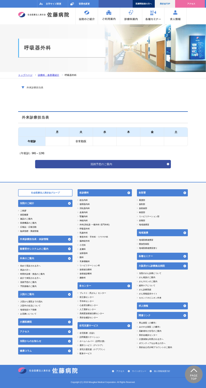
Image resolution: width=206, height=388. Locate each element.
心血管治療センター (89, 305)
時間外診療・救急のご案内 (32, 274)
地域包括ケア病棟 (28, 310)
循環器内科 (85, 204)
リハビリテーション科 (90, 265)
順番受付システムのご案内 (34, 248)
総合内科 (84, 200)
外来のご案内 (27, 258)
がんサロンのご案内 (148, 281)
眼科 (82, 257)
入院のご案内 (27, 294)
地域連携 (143, 232)
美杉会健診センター (89, 317)
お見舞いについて (28, 314)
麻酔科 (83, 278)
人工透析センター (88, 309)
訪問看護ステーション (90, 337)
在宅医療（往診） (88, 333)
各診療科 (84, 192)
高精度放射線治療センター (92, 313)
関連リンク (145, 315)
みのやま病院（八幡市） (150, 327)
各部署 (142, 192)
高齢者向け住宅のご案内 (150, 331)
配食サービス (86, 353)
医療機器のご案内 (28, 223)
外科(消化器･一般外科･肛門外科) (94, 224)
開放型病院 (144, 244)
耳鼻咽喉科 (85, 261)
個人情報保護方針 (162, 371)
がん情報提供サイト (148, 294)
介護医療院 (26, 321)
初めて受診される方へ (30, 266)
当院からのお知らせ (30, 341)
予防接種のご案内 (28, 286)
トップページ (25, 75)
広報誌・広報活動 (28, 227)
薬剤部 (142, 204)
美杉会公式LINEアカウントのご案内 (155, 347)
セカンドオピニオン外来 (150, 298)
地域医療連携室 (146, 240)
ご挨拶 (23, 210)
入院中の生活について (30, 305)
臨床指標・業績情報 (29, 231)
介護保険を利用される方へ (151, 339)
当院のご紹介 (27, 203)
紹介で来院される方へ (30, 278)
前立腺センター (87, 297)
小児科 (83, 245)
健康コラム (26, 350)
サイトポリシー (139, 371)
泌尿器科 (84, 253)
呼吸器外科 (85, 229)
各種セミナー (146, 256)
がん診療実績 (145, 289)
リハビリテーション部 (149, 216)
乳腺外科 (84, 233)
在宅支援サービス (88, 325)
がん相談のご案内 (147, 277)
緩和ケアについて (147, 285)
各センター (85, 285)
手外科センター (87, 301)
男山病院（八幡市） (148, 323)
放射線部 (143, 208)
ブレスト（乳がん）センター (93, 293)
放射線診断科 (86, 273)
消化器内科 (85, 208)
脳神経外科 (85, 241)
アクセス (191, 4)
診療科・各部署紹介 (48, 75)
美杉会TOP (165, 4)
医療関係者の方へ (144, 4)
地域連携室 (144, 224)
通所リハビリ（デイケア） (92, 345)
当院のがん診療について (150, 273)
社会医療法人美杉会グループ (45, 192)
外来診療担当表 (35, 87)
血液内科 (84, 212)
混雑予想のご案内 (101, 164)
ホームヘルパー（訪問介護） (93, 341)
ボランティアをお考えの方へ (152, 343)
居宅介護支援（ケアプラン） (93, 349)
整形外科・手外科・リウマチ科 (94, 237)
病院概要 (24, 215)
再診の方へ (25, 270)
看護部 (142, 200)
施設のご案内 (26, 219)
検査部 (142, 212)
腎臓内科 (84, 216)
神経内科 (84, 220)
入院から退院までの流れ (31, 301)
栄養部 (142, 220)
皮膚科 (83, 249)
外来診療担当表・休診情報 (34, 239)
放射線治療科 (86, 269)
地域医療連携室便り (148, 248)
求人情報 (143, 305)
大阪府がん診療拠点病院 (152, 265)
